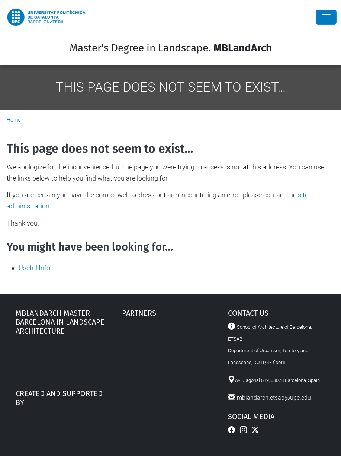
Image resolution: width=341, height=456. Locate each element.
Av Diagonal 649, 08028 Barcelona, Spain (277, 380)
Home (13, 120)
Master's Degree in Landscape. (171, 48)
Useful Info (34, 268)
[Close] (326, 17)
